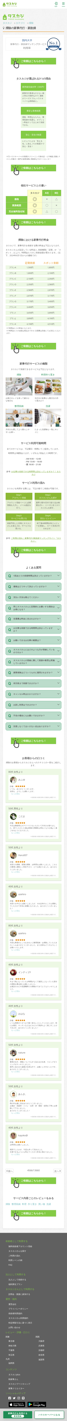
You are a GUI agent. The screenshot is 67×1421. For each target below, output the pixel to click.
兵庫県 (41, 1345)
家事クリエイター (16, 1388)
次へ (57, 1171)
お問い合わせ (14, 1327)
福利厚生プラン (15, 1284)
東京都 (11, 1341)
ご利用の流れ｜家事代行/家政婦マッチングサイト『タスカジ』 (36, 539)
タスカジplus (14, 1374)
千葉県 (11, 1350)
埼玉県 (11, 1354)
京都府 (41, 1350)
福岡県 (11, 1363)
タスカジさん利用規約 (18, 1318)
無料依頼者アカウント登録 (20, 1246)
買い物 (41, 1204)
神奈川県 (12, 1345)
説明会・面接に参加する (19, 1294)
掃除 (31, 22)
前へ (9, 1171)
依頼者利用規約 (15, 1313)
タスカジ (7, 22)
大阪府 (41, 1341)
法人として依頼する (17, 1279)
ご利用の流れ (14, 1255)
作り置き (32, 1204)
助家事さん (13, 1379)
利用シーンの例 (15, 1260)
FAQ (10, 1264)
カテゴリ (20, 22)
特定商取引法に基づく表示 (20, 1322)
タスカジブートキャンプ (19, 1384)
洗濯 (48, 1204)
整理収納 (16, 1204)
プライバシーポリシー (18, 1308)
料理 (24, 1204)
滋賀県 (41, 1359)
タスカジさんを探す (17, 1251)
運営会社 (12, 1304)
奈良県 (41, 1354)
